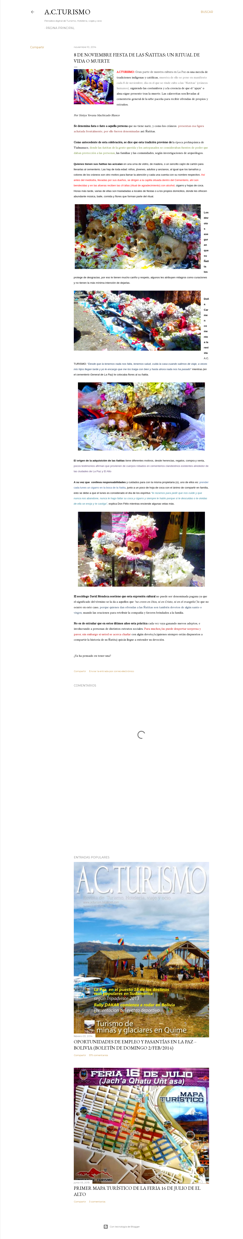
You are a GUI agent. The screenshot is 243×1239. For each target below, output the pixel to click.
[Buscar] (207, 12)
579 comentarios (98, 1055)
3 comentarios (97, 1201)
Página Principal (60, 28)
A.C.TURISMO (67, 11)
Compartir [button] (37, 47)
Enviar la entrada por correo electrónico (111, 671)
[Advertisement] (141, 818)
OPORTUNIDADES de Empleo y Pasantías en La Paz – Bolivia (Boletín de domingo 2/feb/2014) (135, 1045)
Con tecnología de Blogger (121, 1226)
